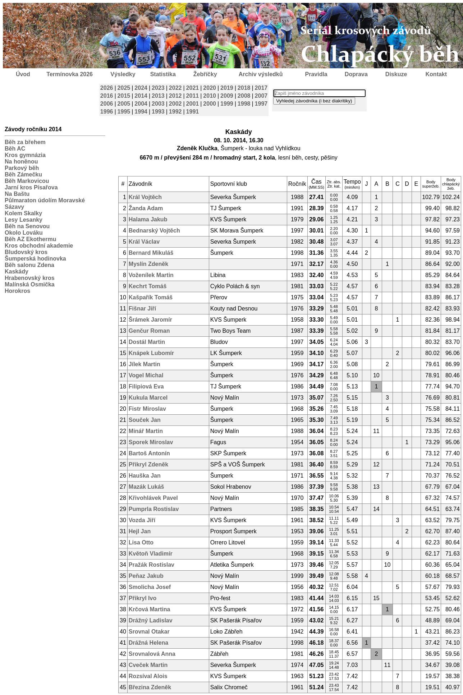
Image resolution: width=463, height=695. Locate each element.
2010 (209, 96)
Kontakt (436, 74)
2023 (158, 88)
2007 (261, 96)
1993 (158, 112)
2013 (158, 96)
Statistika (163, 74)
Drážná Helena (148, 643)
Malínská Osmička (30, 284)
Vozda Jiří (142, 520)
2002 (175, 104)
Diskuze (396, 74)
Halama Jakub (148, 219)
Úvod (23, 74)
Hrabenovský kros (30, 278)
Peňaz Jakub (146, 576)
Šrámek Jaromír (150, 320)
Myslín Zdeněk (148, 264)
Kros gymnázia (25, 155)
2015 (124, 96)
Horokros (17, 291)
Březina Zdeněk (150, 687)
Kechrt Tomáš (148, 286)
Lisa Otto (141, 542)
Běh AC (15, 149)
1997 (261, 104)
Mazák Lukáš (146, 487)
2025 (124, 88)
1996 (106, 112)
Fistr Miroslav (147, 409)
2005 (124, 104)
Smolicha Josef (150, 587)
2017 (261, 88)
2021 (192, 88)
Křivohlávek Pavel (153, 498)
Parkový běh (22, 168)
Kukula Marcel (148, 398)
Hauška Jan (145, 476)
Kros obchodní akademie (39, 246)
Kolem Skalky (23, 213)
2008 (244, 96)
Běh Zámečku (23, 174)
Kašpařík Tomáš (151, 297)
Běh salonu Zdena (29, 265)
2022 (175, 88)
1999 (226, 104)
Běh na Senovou (27, 226)
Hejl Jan (140, 531)
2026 (106, 88)
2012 (175, 96)
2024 (140, 88)
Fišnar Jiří (142, 308)
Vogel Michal (146, 375)
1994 (140, 112)
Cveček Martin (148, 665)
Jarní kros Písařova (31, 187)
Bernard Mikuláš (151, 253)
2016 (106, 96)
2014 (140, 96)
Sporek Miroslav (151, 442)
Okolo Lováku (24, 233)
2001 (192, 104)
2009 (226, 96)
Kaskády (16, 271)
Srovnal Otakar (149, 632)
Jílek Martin (144, 364)
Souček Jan (145, 420)
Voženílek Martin (151, 275)
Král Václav (144, 242)
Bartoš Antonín (149, 453)
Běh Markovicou (27, 181)
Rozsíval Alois (148, 676)
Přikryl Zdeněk (148, 464)
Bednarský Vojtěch (154, 230)
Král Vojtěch (145, 197)
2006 (106, 104)
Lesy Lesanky (23, 220)
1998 (244, 104)
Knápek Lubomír (151, 353)
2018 (244, 88)
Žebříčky (205, 74)
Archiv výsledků (261, 74)
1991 (192, 112)
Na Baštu (17, 194)
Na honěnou (21, 161)
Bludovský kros (26, 252)
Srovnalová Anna (152, 654)
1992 (175, 112)
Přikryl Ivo (142, 598)
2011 (192, 96)
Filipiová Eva (146, 386)
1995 (124, 112)
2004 (140, 104)
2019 (226, 88)
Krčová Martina (149, 609)
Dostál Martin (147, 342)
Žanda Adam (146, 208)
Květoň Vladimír (151, 554)
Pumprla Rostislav (154, 509)
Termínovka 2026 (69, 74)
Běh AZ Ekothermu (30, 239)
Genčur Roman (149, 331)
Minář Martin (146, 431)
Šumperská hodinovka (35, 259)
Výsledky (122, 74)
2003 (158, 104)
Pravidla (316, 74)
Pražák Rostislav (151, 565)
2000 (209, 104)
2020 (209, 88)
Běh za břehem (25, 142)
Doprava (356, 74)
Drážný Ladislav (151, 620)
